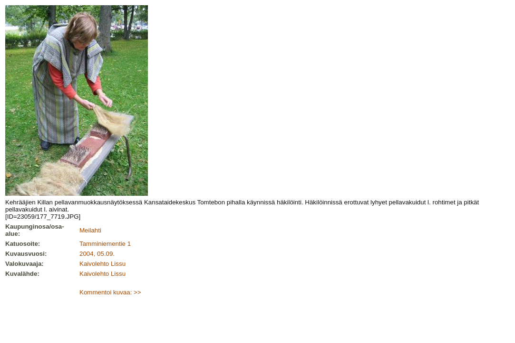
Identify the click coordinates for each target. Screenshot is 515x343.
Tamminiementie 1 (105, 243)
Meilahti (90, 230)
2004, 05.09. (97, 253)
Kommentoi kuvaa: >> (110, 292)
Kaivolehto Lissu (102, 263)
